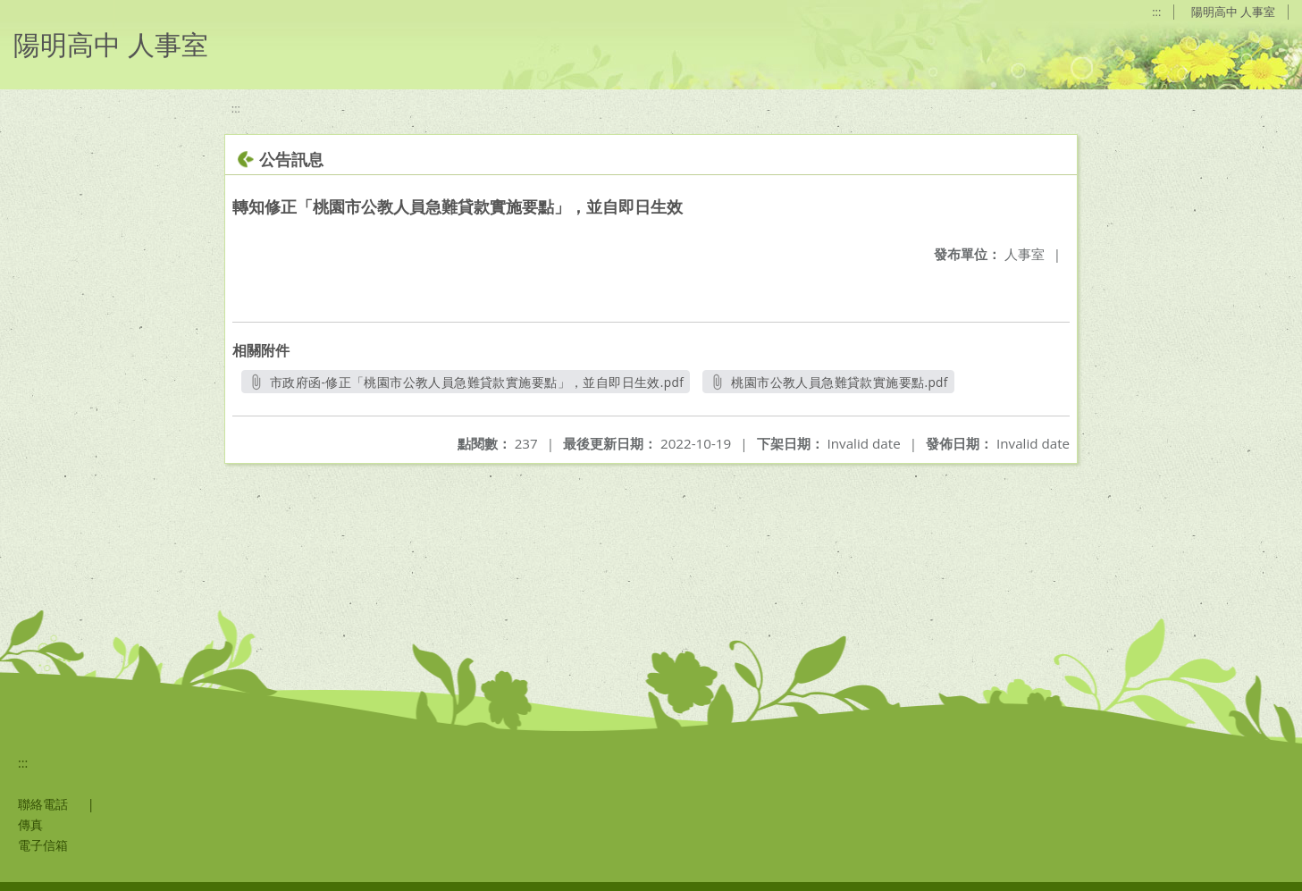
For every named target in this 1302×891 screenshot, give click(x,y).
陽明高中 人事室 (1233, 12)
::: (1156, 12)
